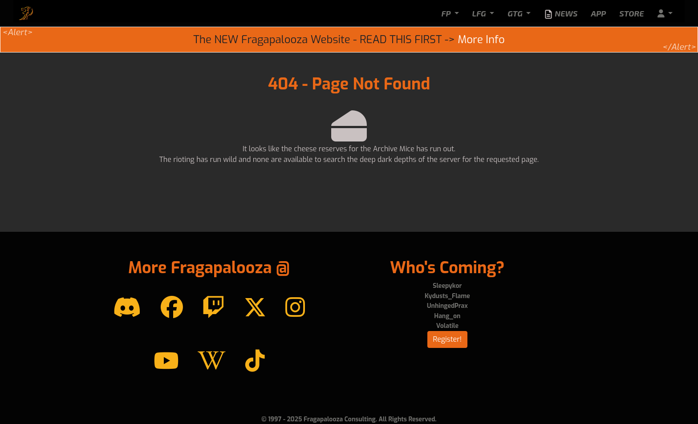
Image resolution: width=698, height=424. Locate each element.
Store (631, 13)
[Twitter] (255, 308)
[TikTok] (255, 361)
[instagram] (295, 308)
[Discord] (127, 308)
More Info (481, 39)
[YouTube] (166, 361)
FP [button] (446, 13)
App (598, 13)
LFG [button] (480, 13)
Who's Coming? (447, 268)
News (560, 13)
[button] (665, 14)
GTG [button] (515, 13)
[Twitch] (213, 308)
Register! (447, 339)
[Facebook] (172, 308)
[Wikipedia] (212, 361)
